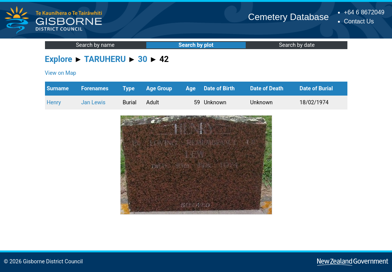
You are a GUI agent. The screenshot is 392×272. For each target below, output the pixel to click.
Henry (54, 102)
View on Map (60, 73)
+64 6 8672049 (364, 12)
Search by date (297, 45)
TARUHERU (105, 59)
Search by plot (195, 45)
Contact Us (359, 21)
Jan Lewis (93, 102)
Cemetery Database (288, 17)
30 (142, 59)
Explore (59, 59)
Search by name (95, 45)
